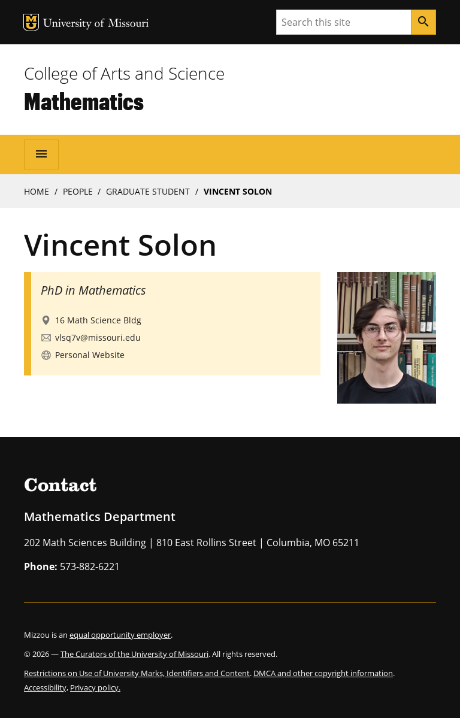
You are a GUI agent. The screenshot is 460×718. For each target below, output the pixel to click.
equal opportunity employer (120, 634)
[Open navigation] (41, 154)
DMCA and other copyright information (323, 673)
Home (36, 191)
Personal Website (90, 354)
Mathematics (84, 101)
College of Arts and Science (124, 73)
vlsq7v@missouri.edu (98, 337)
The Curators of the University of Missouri (134, 654)
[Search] (423, 22)
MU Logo (31, 22)
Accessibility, (46, 687)
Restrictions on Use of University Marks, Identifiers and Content (137, 673)
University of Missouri (96, 24)
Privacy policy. (95, 687)
